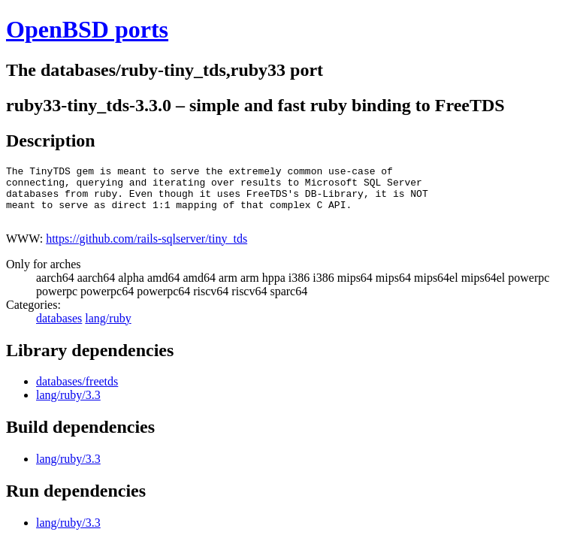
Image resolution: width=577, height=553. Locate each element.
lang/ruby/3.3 (68, 406)
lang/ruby (108, 329)
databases (59, 329)
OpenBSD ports (87, 29)
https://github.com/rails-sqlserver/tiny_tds (146, 249)
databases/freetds (77, 392)
